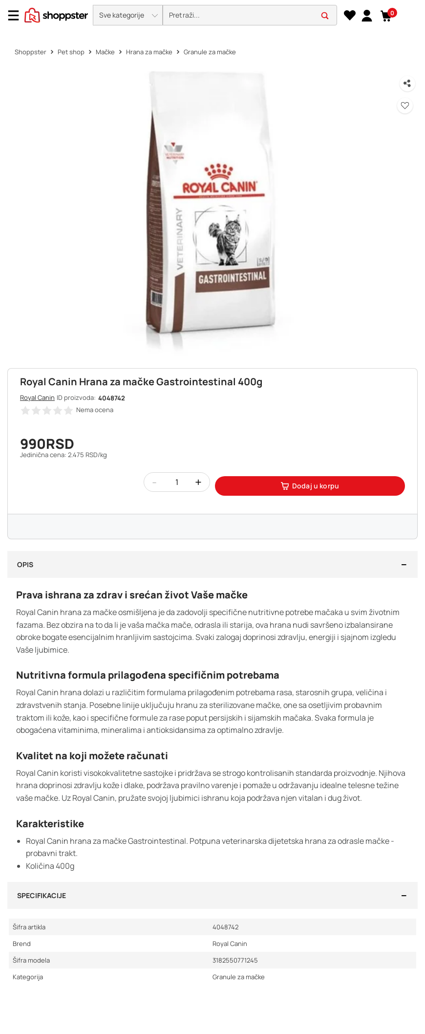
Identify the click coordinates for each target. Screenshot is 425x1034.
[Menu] (17, 15)
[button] (128, 15)
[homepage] (56, 14)
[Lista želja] (349, 15)
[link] (367, 15)
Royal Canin (37, 397)
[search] (250, 15)
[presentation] (212, 16)
